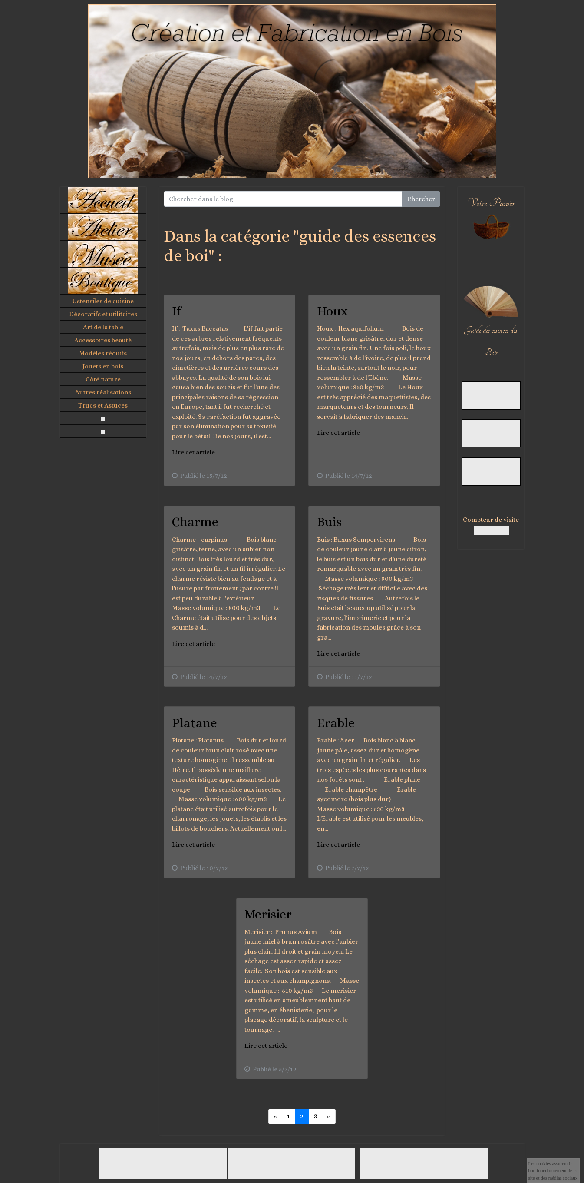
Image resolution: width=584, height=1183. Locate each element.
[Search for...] (283, 199)
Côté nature (103, 379)
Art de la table (103, 327)
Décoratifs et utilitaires (103, 314)
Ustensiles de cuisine (103, 301)
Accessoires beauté (103, 340)
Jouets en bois (102, 366)
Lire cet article (193, 452)
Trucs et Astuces (103, 405)
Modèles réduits (103, 353)
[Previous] (275, 1116)
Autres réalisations (103, 392)
